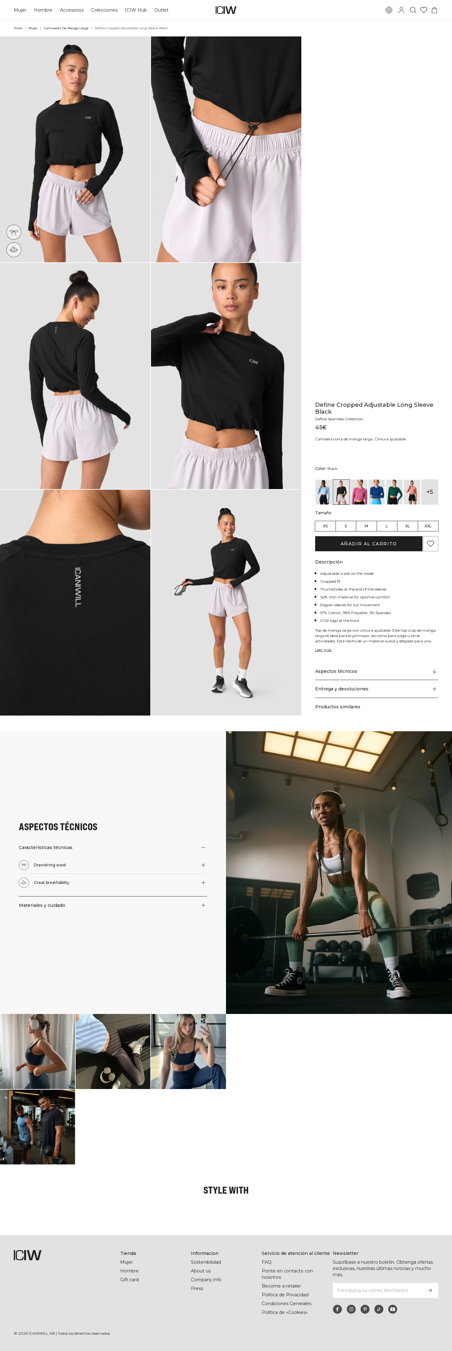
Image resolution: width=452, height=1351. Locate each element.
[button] (75, 149)
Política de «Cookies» (285, 1312)
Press (197, 1288)
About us (201, 1271)
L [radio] (387, 526)
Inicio (18, 28)
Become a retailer (281, 1286)
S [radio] (346, 526)
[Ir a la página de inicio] (226, 10)
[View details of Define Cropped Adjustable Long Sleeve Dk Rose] (411, 492)
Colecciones (104, 10)
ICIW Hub (135, 10)
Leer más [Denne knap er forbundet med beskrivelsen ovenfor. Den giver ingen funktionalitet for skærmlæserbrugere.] (323, 649)
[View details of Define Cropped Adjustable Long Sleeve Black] (341, 492)
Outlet (160, 10)
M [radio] (366, 526)
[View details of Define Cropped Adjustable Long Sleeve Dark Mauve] (359, 492)
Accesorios (71, 10)
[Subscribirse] (430, 1290)
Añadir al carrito (369, 544)
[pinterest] (365, 1309)
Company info (206, 1280)
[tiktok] (379, 1309)
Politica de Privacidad (285, 1295)
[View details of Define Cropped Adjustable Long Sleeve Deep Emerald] (394, 492)
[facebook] (337, 1309)
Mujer (20, 10)
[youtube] (392, 1309)
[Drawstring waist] (14, 232)
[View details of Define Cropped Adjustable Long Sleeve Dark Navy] (376, 492)
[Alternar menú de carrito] (434, 10)
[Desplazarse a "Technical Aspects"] (376, 671)
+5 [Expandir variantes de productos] (430, 491)
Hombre (43, 10)
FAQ (267, 1262)
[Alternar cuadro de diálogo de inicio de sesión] (401, 10)
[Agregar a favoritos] (430, 543)
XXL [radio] (428, 526)
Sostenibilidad (206, 1262)
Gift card (129, 1280)
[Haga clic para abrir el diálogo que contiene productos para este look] (37, 1051)
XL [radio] (407, 526)
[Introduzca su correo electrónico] (377, 1290)
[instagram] (351, 1309)
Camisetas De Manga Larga (67, 28)
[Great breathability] (15, 248)
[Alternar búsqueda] (413, 10)
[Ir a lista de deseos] (423, 10)
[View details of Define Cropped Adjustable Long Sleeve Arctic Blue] (323, 492)
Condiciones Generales (287, 1303)
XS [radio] (325, 526)
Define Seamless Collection (340, 419)
